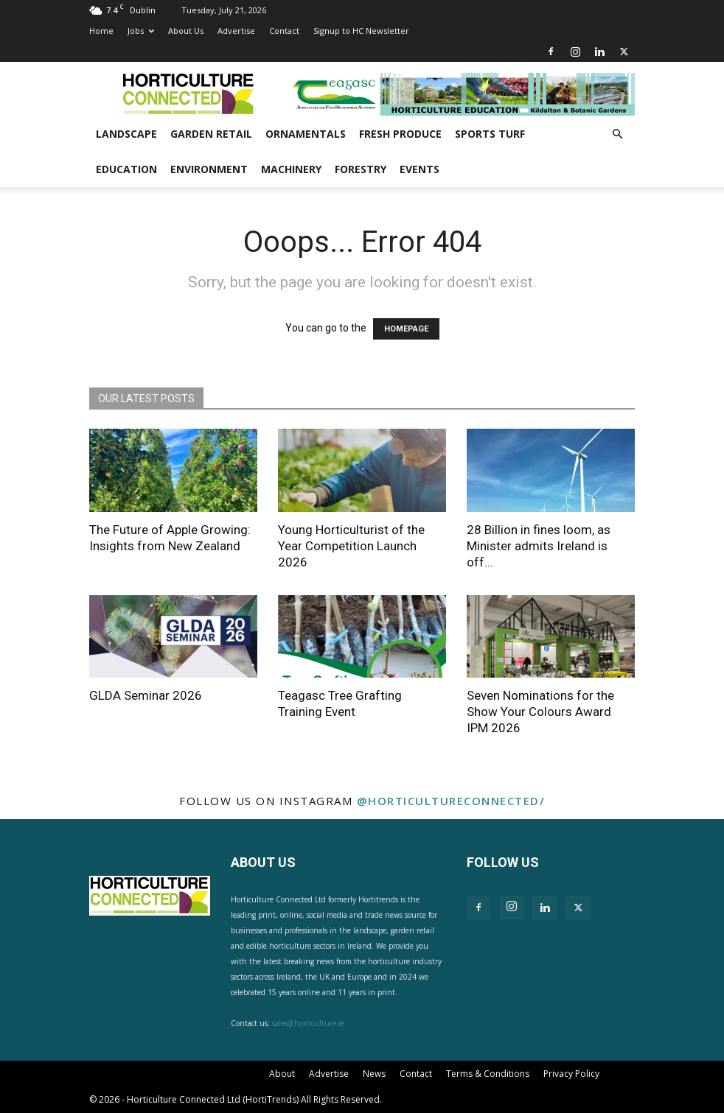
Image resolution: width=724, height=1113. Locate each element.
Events (419, 169)
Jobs (141, 30)
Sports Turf (490, 134)
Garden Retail (211, 134)
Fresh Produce (400, 134)
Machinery (291, 169)
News (374, 1073)
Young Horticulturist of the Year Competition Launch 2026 (351, 545)
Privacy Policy (571, 1073)
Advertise (236, 30)
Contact (284, 30)
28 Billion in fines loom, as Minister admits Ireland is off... (538, 545)
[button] (617, 134)
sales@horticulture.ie (308, 1023)
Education (126, 169)
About (282, 1073)
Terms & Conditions (487, 1073)
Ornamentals (305, 134)
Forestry (360, 169)
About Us (185, 30)
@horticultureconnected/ (451, 800)
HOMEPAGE (406, 329)
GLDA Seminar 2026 (145, 695)
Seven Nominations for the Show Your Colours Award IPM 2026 (540, 711)
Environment (209, 169)
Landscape (126, 134)
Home (101, 30)
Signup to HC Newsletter (361, 30)
